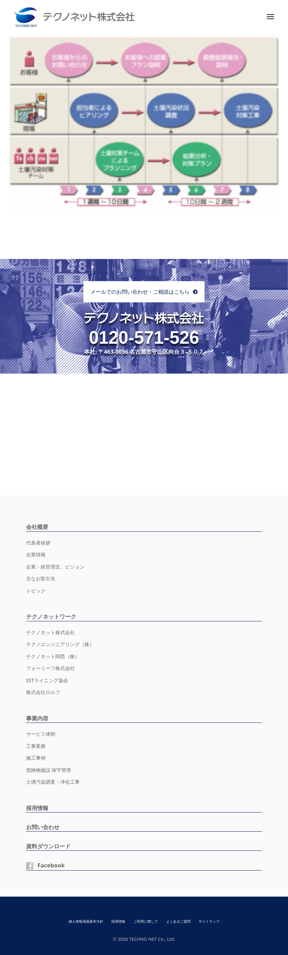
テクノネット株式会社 (50, 632)
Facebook (52, 865)
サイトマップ (213, 920)
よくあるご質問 (181, 920)
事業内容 (38, 718)
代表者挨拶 (38, 542)
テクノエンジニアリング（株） (60, 644)
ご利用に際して (146, 920)
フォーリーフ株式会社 (50, 668)
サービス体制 (40, 733)
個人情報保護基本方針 (82, 920)
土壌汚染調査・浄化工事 (53, 781)
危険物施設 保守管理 (48, 770)
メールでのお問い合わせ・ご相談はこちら (140, 291)
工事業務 (36, 746)
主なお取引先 (40, 578)
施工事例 (36, 757)
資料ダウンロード (49, 846)
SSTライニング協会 (47, 680)
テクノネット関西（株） (53, 656)
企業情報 (36, 554)
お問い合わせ (44, 827)
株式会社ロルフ (43, 692)
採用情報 (38, 808)
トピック (36, 590)
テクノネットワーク (52, 616)
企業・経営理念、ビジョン (55, 566)
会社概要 (38, 527)
